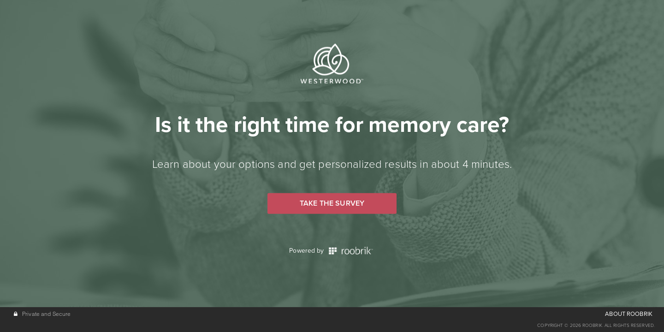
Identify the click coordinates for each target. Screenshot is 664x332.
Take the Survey (332, 203)
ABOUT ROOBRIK (628, 314)
